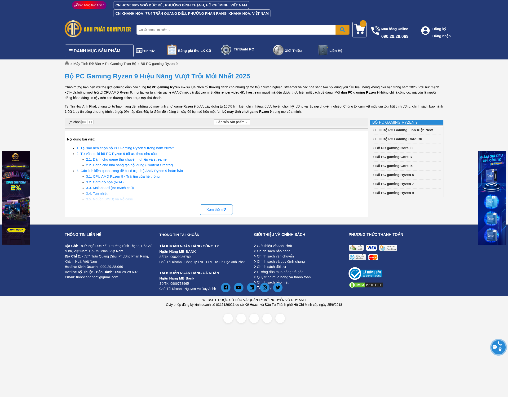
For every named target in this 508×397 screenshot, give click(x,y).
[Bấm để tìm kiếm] (342, 30)
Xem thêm (216, 210)
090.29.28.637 (126, 272)
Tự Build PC (244, 49)
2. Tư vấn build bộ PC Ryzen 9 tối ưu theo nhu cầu (117, 154)
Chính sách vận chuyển (274, 256)
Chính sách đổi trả (270, 267)
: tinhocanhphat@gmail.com (91, 277)
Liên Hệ (336, 51)
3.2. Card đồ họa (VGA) (105, 182)
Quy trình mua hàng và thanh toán (282, 277)
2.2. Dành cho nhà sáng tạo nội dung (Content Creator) (129, 165)
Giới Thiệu (293, 51)
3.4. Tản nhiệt (97, 193)
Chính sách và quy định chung (279, 261)
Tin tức (149, 51)
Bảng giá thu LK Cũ (194, 51)
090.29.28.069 (111, 267)
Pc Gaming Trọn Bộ (120, 64)
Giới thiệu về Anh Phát (273, 246)
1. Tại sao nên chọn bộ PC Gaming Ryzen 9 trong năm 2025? (125, 148)
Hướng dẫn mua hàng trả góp (279, 272)
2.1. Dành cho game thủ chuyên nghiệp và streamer (127, 159)
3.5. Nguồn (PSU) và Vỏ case (109, 199)
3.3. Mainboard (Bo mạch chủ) (110, 188)
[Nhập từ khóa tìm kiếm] (242, 30)
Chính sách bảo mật (271, 282)
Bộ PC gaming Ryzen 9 (159, 64)
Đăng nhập (442, 36)
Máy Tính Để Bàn (87, 64)
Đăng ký (439, 29)
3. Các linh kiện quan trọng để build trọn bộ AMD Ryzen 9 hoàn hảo (130, 171)
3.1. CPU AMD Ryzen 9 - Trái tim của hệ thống (123, 176)
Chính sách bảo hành (272, 251)
